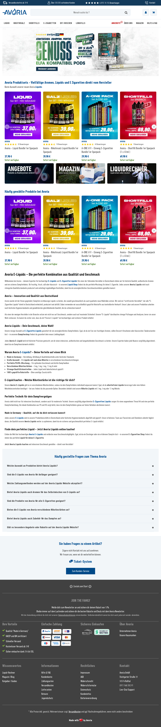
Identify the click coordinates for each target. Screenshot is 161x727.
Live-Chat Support (127, 689)
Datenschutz (86, 689)
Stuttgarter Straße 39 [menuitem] (129, 676)
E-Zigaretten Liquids (102, 401)
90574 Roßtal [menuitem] (125, 681)
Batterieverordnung (89, 698)
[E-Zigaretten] (50, 23)
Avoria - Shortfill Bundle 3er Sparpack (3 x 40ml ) (137, 150)
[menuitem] (146, 12)
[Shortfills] (34, 23)
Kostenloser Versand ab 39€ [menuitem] (17, 646)
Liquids (38, 86)
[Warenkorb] (153, 12)
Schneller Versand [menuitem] (13, 641)
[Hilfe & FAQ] (151, 23)
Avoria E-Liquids (36, 434)
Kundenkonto (46, 676)
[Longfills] (80, 23)
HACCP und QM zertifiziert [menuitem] (16, 636)
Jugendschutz (47, 698)
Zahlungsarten (47, 681)
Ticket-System (80, 562)
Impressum (85, 672)
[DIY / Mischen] (66, 23)
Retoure (44, 693)
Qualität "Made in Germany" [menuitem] (17, 631)
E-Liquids (52, 281)
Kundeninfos (86, 693)
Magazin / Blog (8, 676)
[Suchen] (126, 12)
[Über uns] (128, 23)
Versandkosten (47, 685)
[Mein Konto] (146, 12)
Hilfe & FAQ (45, 672)
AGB (82, 676)
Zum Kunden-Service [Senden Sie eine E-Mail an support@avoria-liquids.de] (80, 571)
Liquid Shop (72, 284)
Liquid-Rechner (8, 672)
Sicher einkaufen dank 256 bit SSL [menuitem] (20, 651)
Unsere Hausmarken (128, 635)
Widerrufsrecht (87, 681)
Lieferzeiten (46, 689)
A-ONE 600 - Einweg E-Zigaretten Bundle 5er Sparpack (97, 150)
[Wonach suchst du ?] (81, 12)
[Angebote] (116, 23)
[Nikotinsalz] (19, 23)
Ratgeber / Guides (9, 681)
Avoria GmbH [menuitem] (125, 672)
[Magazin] (139, 23)
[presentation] (7, 126)
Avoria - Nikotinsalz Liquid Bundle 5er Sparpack (60, 150)
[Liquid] (7, 23)
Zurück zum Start (80, 586)
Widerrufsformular (88, 685)
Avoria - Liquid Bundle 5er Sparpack (21, 148)
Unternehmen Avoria (128, 631)
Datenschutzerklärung (66, 615)
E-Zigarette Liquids (68, 281)
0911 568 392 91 (126, 685)
